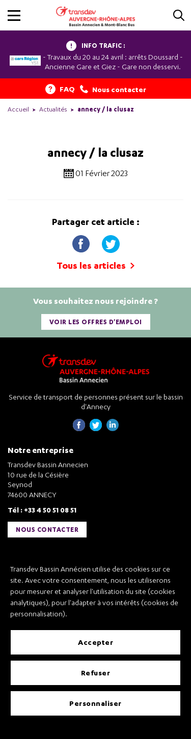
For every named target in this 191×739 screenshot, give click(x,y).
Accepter (95, 642)
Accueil (18, 109)
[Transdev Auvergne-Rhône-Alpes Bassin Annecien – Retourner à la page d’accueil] (95, 368)
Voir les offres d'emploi (95, 322)
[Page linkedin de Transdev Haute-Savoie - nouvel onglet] (112, 428)
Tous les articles (95, 265)
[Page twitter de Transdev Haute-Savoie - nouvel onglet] (96, 428)
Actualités (53, 109)
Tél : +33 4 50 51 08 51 (42, 509)
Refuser (96, 672)
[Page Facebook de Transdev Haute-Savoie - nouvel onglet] (79, 428)
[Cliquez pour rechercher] (178, 16)
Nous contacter (47, 529)
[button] (14, 15)
